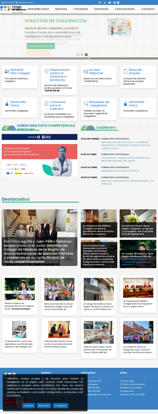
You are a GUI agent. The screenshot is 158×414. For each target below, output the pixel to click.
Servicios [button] (61, 9)
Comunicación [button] (125, 9)
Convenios (80, 9)
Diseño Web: (132, 394)
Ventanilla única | (24, 2)
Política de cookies (131, 387)
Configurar (61, 405)
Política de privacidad (132, 384)
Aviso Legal (127, 381)
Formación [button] (101, 9)
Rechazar (44, 405)
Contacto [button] (147, 9)
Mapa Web (127, 391)
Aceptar (28, 405)
